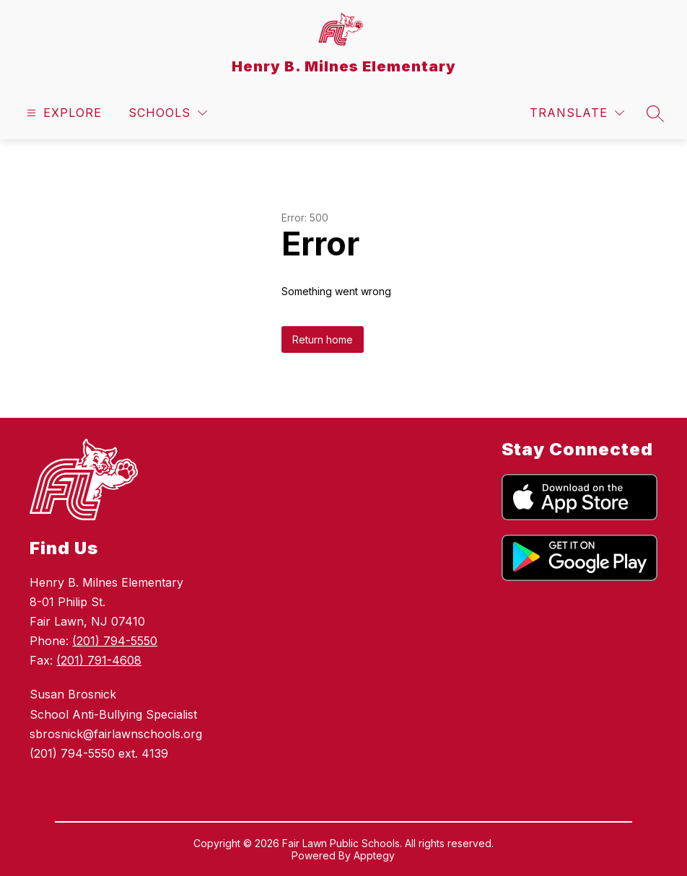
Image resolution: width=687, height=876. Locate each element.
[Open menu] (62, 113)
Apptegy (374, 855)
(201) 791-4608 (98, 660)
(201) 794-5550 (114, 641)
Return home (322, 339)
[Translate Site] (577, 113)
